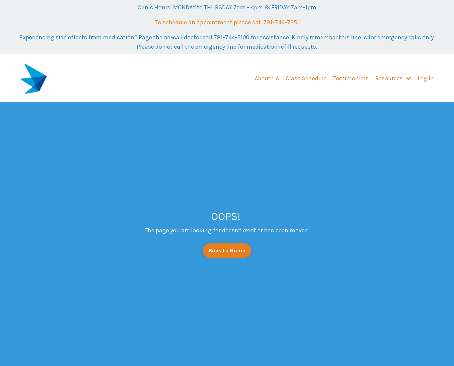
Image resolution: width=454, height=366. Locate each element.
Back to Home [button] (227, 250)
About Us (267, 78)
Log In (426, 78)
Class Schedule (306, 78)
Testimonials (351, 78)
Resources (393, 78)
